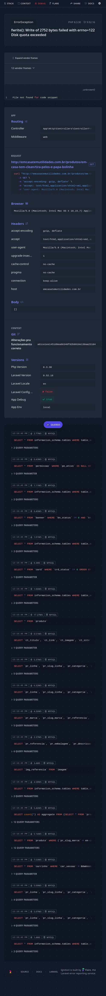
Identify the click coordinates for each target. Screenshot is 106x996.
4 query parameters (24, 899)
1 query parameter (24, 473)
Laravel (53, 971)
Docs (39, 971)
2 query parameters (24, 447)
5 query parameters (24, 673)
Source (25, 971)
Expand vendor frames (25, 58)
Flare (86, 969)
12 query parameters (25, 822)
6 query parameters (24, 751)
